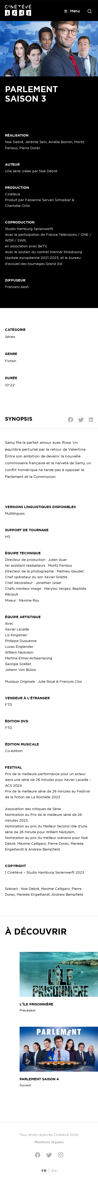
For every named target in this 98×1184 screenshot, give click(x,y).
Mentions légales (49, 1142)
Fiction (10, 361)
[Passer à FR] (44, 1170)
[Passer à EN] (54, 1170)
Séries (10, 336)
